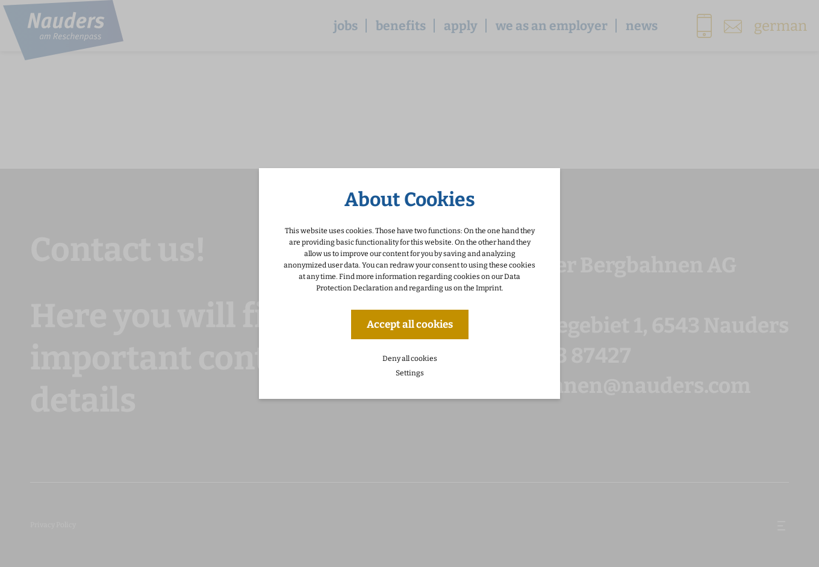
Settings (410, 373)
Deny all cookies (409, 358)
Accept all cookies (410, 324)
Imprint (489, 288)
